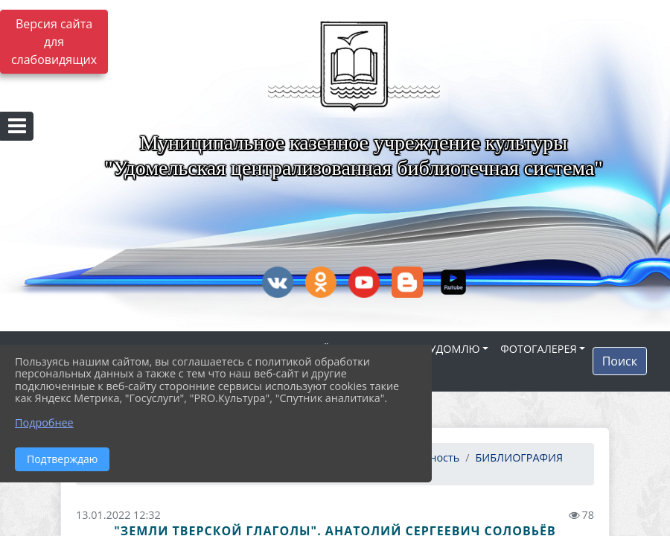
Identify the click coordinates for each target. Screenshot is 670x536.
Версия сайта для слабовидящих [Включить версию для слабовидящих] (54, 42)
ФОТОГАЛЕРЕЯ (538, 349)
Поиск (619, 361)
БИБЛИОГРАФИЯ (520, 457)
